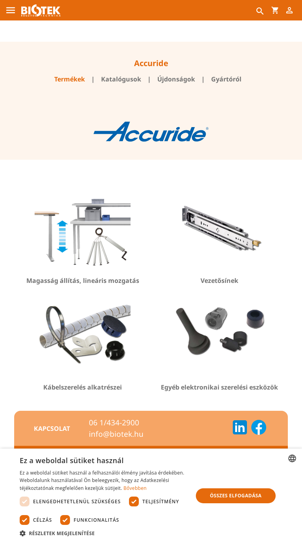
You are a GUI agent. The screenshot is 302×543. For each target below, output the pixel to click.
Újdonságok (176, 79)
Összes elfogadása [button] (236, 495)
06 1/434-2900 (114, 422)
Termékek (69, 79)
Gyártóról (226, 79)
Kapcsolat (52, 428)
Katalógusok (121, 79)
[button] (104, 533)
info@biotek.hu (116, 434)
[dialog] (151, 496)
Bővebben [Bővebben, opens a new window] (135, 488)
